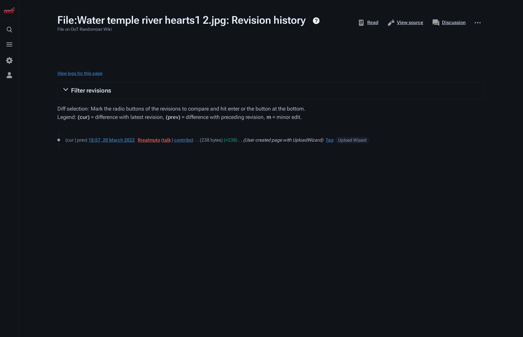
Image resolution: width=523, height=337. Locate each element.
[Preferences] (9, 60)
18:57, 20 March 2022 (111, 140)
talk (167, 140)
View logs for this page (79, 73)
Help (317, 20)
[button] (271, 90)
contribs (183, 140)
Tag (329, 140)
